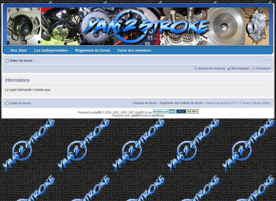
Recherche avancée (212, 68)
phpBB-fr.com (139, 115)
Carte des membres (134, 50)
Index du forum (21, 60)
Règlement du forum (92, 50)
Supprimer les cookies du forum (181, 103)
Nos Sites (19, 50)
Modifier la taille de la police (266, 59)
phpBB (97, 112)
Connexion (263, 68)
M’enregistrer (241, 68)
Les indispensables (51, 50)
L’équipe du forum (144, 103)
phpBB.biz (157, 115)
